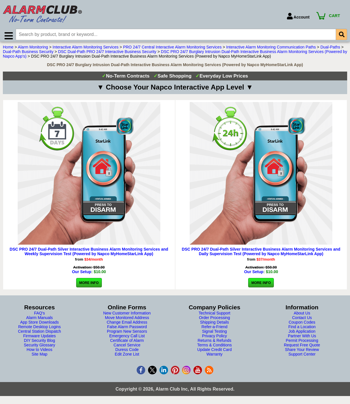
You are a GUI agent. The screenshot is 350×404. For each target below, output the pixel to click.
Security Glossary (39, 347)
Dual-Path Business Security (28, 54)
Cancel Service (127, 347)
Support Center (301, 356)
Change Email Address (127, 324)
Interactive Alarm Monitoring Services (85, 49)
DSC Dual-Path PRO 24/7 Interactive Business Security (107, 54)
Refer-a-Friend (214, 329)
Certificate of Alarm (127, 342)
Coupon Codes (302, 324)
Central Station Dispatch (39, 333)
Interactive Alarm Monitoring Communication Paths (271, 49)
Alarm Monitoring (33, 49)
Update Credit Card (214, 352)
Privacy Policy (214, 338)
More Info (89, 285)
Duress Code (127, 352)
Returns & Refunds (214, 342)
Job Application (302, 333)
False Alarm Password (127, 329)
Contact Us (302, 320)
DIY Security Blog (39, 342)
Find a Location (302, 329)
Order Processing (214, 320)
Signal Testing (214, 333)
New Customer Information (127, 315)
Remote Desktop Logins (39, 329)
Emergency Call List (127, 338)
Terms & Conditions (214, 347)
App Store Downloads (39, 324)
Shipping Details (214, 324)
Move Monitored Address (127, 320)
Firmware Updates (39, 338)
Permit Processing (302, 342)
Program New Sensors (127, 333)
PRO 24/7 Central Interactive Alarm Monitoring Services (172, 49)
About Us (302, 315)
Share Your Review (302, 352)
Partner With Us (302, 338)
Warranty (214, 356)
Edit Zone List (127, 356)
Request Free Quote (302, 347)
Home (8, 49)
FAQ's (39, 315)
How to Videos (39, 352)
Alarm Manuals (39, 320)
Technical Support (214, 315)
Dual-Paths (330, 49)
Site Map (39, 356)
